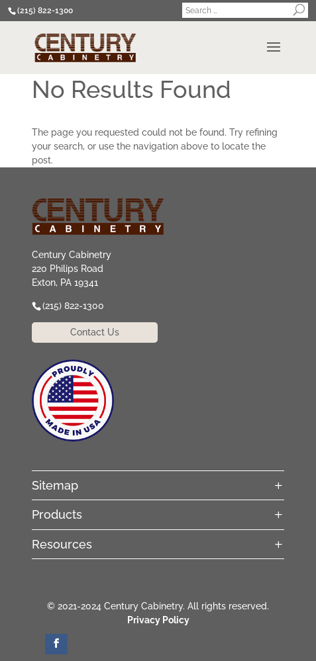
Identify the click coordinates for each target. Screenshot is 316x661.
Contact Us (94, 332)
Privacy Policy (158, 620)
